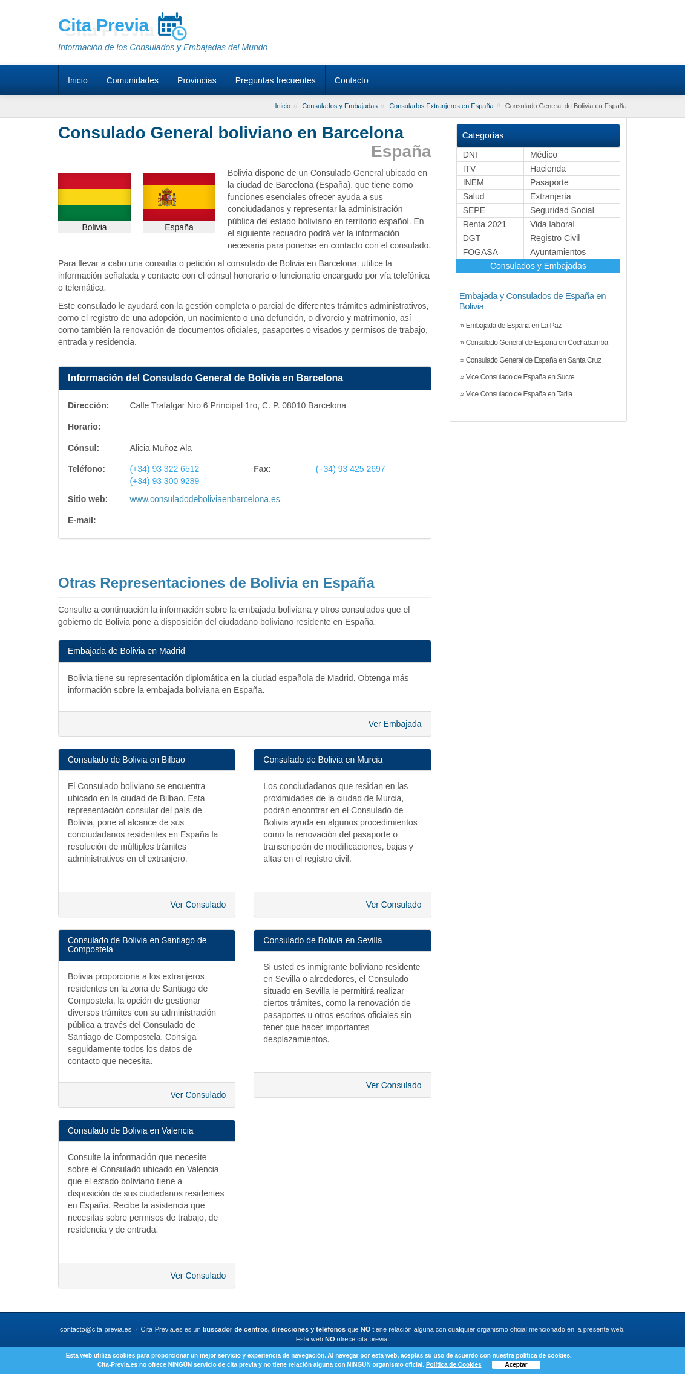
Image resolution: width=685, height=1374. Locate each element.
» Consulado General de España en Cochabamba (534, 342)
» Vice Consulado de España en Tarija (516, 394)
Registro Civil (555, 238)
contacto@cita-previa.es (95, 1329)
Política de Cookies (454, 1364)
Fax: (262, 469)
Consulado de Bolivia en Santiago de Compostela (137, 944)
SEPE (474, 210)
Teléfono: (86, 469)
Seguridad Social (562, 210)
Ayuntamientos (558, 252)
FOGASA (480, 252)
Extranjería (550, 196)
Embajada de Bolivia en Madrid (126, 651)
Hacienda (548, 168)
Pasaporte (549, 182)
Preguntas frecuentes (275, 80)
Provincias (197, 80)
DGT (472, 238)
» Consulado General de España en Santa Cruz (530, 360)
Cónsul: (83, 448)
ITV (469, 168)
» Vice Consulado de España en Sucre (517, 377)
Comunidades (133, 80)
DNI (470, 155)
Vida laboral (552, 224)
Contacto (352, 80)
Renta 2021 (484, 224)
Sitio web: (88, 499)
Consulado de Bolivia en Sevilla (322, 940)
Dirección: (88, 405)
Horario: (84, 426)
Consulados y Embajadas (538, 266)
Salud (474, 196)
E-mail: (82, 520)
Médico (543, 155)
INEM (473, 182)
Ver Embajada (395, 724)
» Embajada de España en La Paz (511, 325)
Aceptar (516, 1364)
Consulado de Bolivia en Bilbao (126, 759)
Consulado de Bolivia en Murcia (322, 759)
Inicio (78, 80)
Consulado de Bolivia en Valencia (131, 1130)
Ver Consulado (198, 904)
